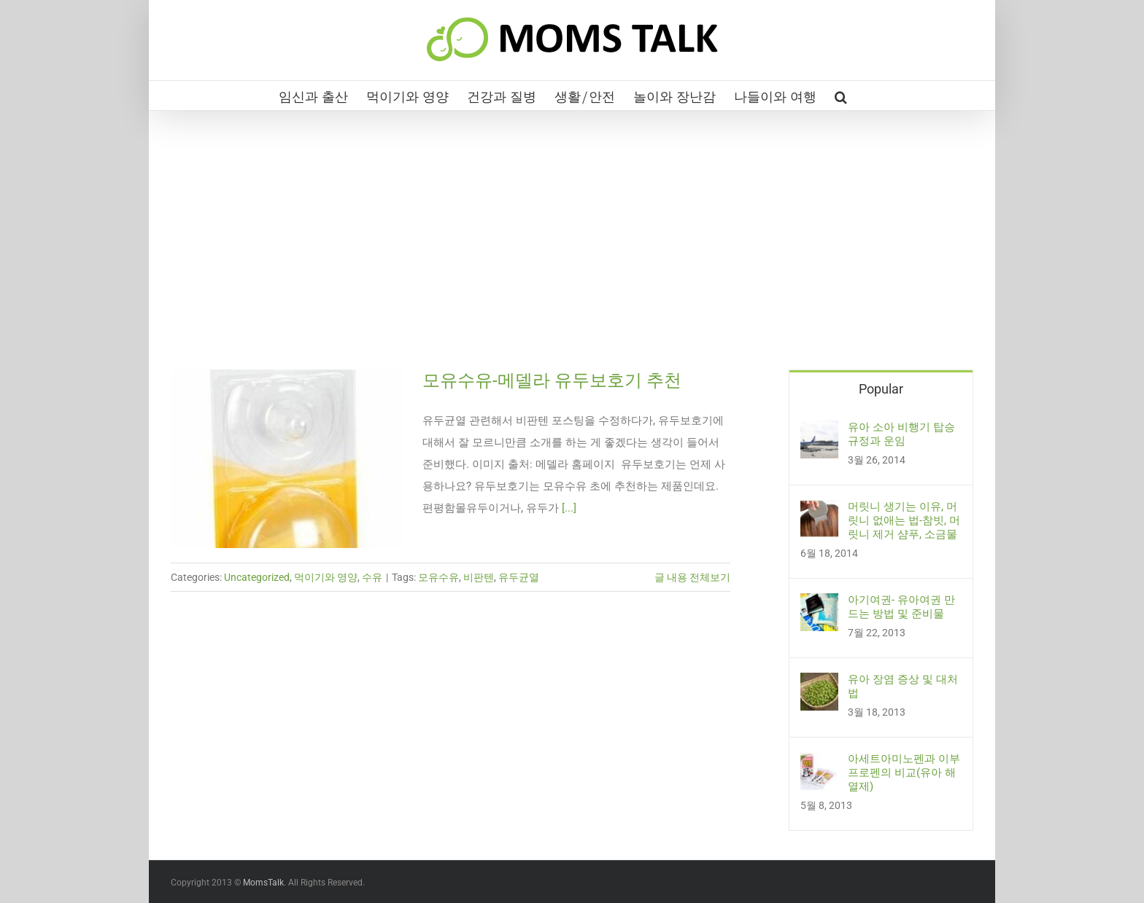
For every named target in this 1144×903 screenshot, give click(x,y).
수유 (372, 577)
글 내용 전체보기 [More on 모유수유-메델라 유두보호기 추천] (692, 577)
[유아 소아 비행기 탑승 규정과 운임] (819, 431)
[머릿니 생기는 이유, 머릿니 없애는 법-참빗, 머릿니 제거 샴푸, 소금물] (819, 510)
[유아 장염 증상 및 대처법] (819, 683)
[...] (569, 508)
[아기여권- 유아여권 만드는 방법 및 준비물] (819, 604)
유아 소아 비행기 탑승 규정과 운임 (901, 434)
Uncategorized (257, 577)
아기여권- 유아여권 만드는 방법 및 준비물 (901, 606)
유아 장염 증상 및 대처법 (903, 686)
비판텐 (478, 577)
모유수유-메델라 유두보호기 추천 (551, 380)
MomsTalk (263, 882)
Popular (881, 388)
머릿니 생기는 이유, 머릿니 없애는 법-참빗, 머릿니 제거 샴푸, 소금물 (904, 520)
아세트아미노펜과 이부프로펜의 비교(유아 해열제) (904, 772)
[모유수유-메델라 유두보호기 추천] (287, 459)
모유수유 (438, 577)
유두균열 (518, 577)
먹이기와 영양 (326, 577)
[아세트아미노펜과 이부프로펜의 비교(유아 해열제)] (819, 763)
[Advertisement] (572, 260)
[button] (841, 95)
